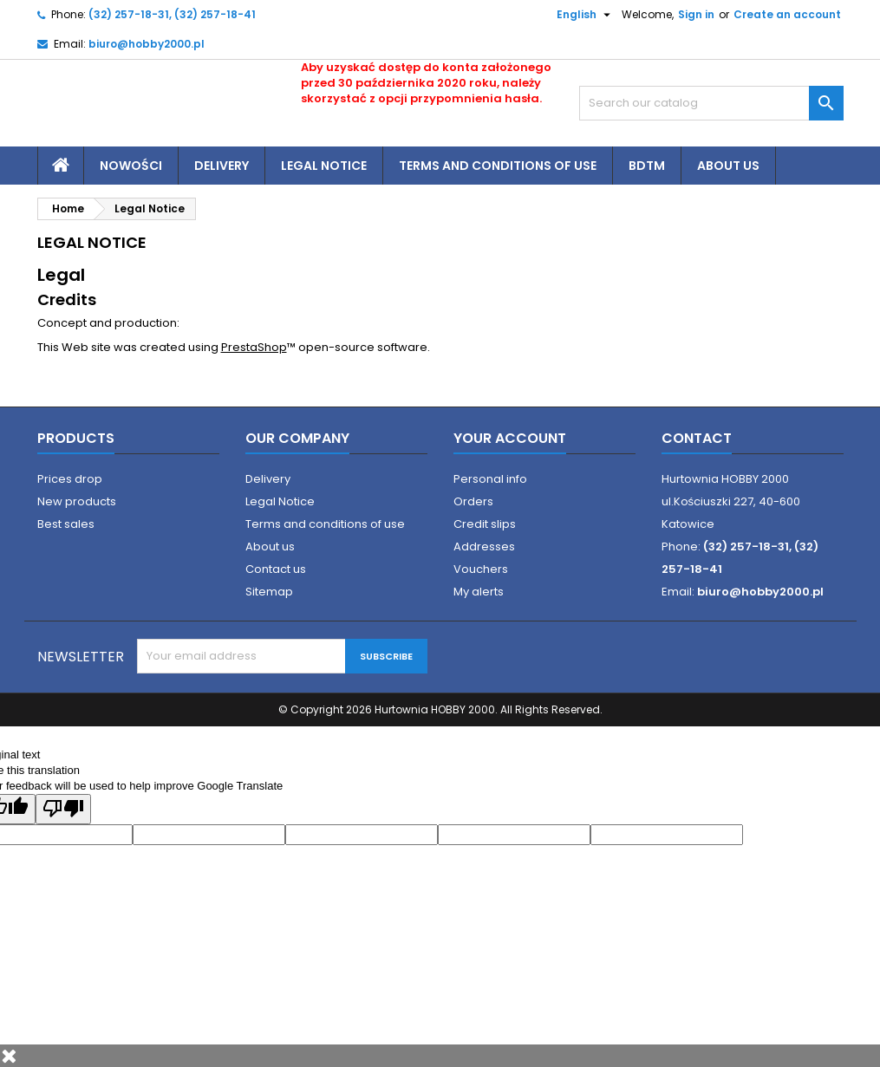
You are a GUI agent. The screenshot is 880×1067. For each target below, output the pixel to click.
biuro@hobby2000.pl (146, 43)
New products (76, 501)
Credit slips (484, 524)
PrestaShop (254, 347)
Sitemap (269, 591)
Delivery (221, 165)
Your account (509, 438)
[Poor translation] (63, 809)
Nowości (131, 165)
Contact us (275, 569)
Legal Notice (324, 165)
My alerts (478, 591)
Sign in (696, 14)
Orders (473, 501)
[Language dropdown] (577, 14)
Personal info (490, 479)
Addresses (484, 546)
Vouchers (480, 569)
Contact (697, 438)
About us (728, 165)
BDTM (647, 165)
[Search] (711, 103)
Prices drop (69, 479)
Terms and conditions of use (497, 165)
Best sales (66, 524)
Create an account (787, 14)
